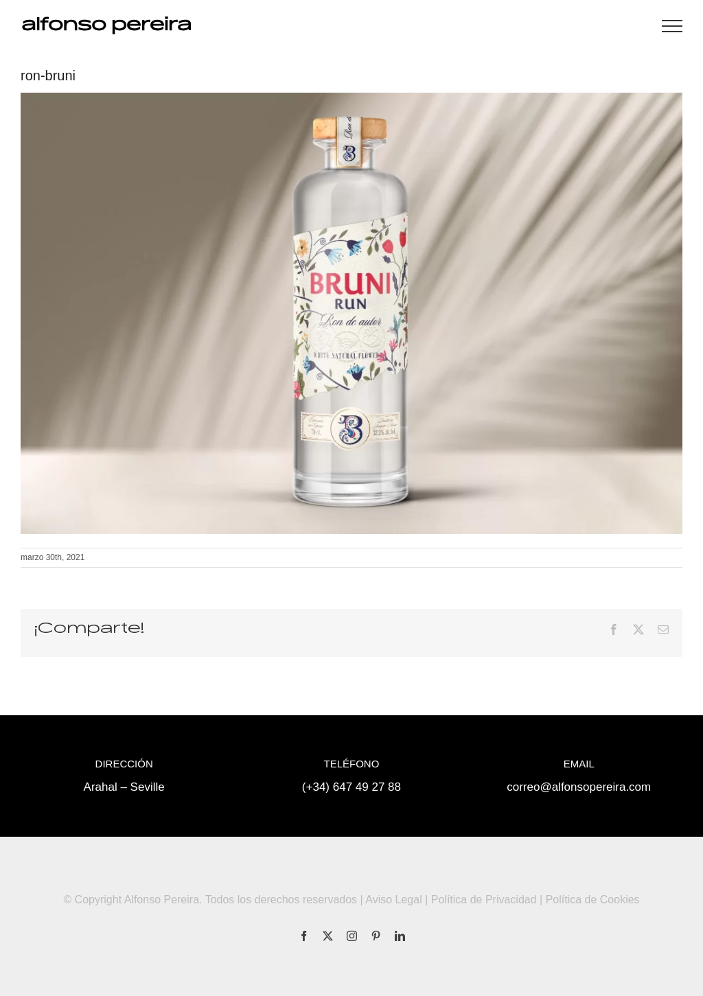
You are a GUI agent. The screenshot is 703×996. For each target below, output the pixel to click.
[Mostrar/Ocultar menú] (672, 26)
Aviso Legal (393, 899)
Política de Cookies (593, 899)
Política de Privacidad (484, 899)
